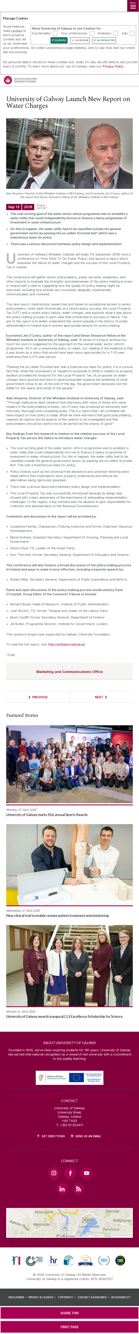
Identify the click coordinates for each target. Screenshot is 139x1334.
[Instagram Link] (54, 1173)
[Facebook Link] (70, 1173)
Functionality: (41, 33)
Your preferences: (74, 33)
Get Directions (53, 1136)
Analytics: (105, 33)
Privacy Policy (113, 66)
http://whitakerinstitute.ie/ (66, 644)
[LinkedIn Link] (62, 1188)
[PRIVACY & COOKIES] (42, 1297)
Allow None (82, 40)
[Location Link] (69, 1235)
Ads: (125, 33)
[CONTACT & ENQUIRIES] (94, 1297)
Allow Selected (106, 40)
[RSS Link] (78, 1188)
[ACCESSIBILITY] (120, 1297)
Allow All (60, 40)
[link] (16, 1260)
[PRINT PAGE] (69, 1327)
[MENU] (133, 6)
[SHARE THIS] (69, 1313)
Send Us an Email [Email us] (88, 1136)
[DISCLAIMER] (18, 1297)
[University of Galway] (20, 81)
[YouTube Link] (86, 1173)
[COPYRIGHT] (67, 1297)
